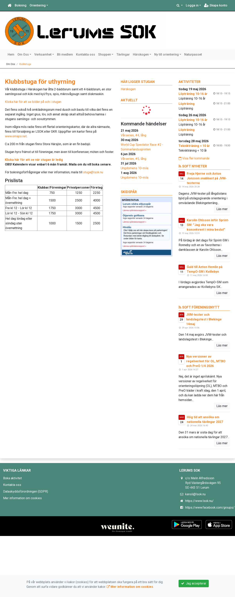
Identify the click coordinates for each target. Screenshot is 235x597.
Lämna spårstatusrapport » (134, 210)
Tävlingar (123, 54)
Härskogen (141, 54)
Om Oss (23, 54)
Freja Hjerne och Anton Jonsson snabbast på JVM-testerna (207, 178)
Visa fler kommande (194, 158)
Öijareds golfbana (133, 216)
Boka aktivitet (12, 478)
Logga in (192, 5)
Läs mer (222, 209)
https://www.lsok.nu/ (199, 501)
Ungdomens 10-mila (134, 168)
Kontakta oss (85, 54)
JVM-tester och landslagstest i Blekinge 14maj (204, 319)
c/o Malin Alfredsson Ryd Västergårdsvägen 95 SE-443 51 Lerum (203, 482)
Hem (11, 54)
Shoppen (104, 54)
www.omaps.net (16, 136)
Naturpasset (193, 54)
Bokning (20, 5)
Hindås (127, 227)
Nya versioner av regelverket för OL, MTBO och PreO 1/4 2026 (205, 361)
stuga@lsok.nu (93, 172)
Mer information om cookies (22, 498)
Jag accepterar (193, 583)
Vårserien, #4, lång (133, 135)
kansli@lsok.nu (195, 494)
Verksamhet (43, 54)
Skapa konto (215, 5)
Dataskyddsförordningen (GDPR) (25, 491)
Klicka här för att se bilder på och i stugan (33, 102)
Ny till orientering (166, 54)
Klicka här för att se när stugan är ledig (34, 160)
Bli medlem (65, 54)
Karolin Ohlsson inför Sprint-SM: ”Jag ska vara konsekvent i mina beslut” (208, 224)
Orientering (38, 5)
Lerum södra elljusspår (137, 204)
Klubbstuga (25, 64)
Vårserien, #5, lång (133, 159)
